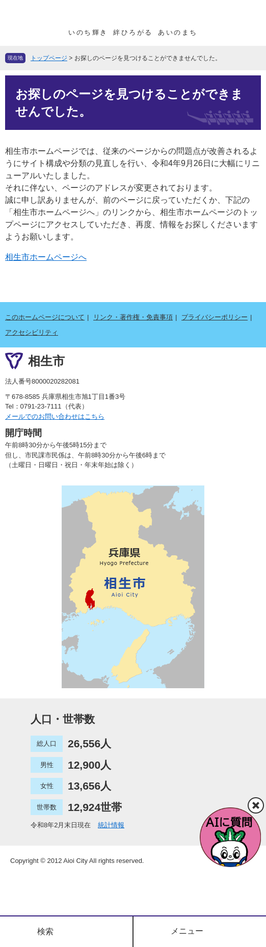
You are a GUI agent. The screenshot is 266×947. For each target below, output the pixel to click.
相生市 (46, 361)
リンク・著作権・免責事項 (133, 317)
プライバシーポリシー (214, 317)
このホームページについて (45, 317)
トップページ (49, 58)
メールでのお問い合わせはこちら (54, 416)
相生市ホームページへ (46, 257)
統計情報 (111, 825)
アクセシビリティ (31, 332)
